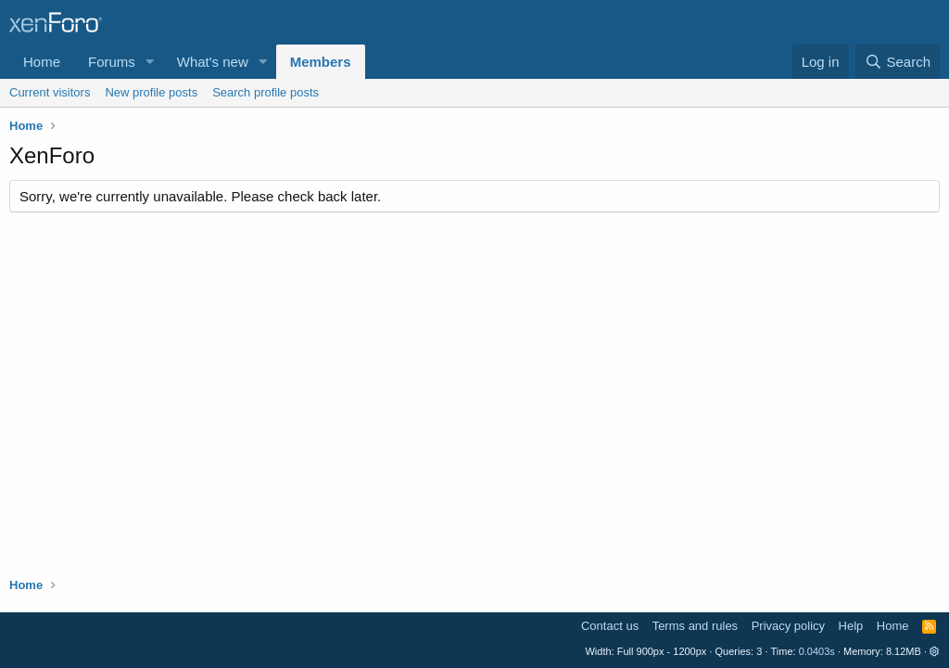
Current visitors (49, 92)
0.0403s (817, 651)
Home (41, 62)
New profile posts (151, 92)
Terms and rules (695, 626)
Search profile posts (265, 92)
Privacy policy (788, 626)
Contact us (610, 626)
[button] (150, 62)
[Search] (897, 62)
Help (851, 626)
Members (320, 62)
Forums (111, 62)
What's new (212, 62)
